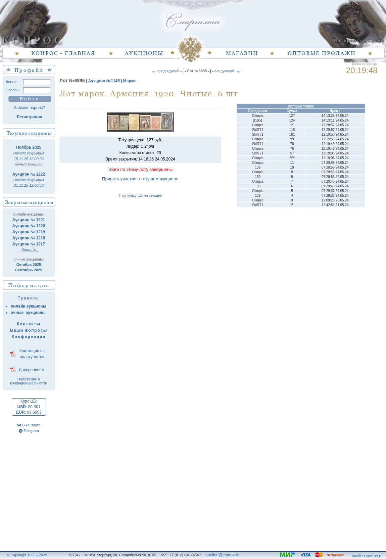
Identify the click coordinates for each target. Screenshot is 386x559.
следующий (227, 71)
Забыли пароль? (29, 107)
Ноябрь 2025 (28, 147)
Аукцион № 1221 (28, 220)
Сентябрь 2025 (28, 270)
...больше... (28, 250)
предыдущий (165, 71)
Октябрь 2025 (28, 265)
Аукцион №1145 (104, 81)
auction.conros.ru (367, 556)
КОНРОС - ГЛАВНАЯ (63, 53)
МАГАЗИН (242, 53)
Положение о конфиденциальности (28, 381)
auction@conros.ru (222, 555)
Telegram (29, 431)
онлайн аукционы (28, 306)
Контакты (29, 324)
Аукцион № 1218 (28, 238)
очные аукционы (28, 312)
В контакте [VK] (29, 425)
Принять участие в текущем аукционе (140, 178)
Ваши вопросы (28, 330)
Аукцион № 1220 (28, 226)
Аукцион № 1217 (28, 244)
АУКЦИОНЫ (144, 53)
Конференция (29, 336)
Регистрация (29, 116)
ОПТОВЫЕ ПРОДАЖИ (322, 53)
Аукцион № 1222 (28, 174)
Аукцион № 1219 (28, 232)
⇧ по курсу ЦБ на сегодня (140, 195)
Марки (129, 81)
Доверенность (32, 369)
